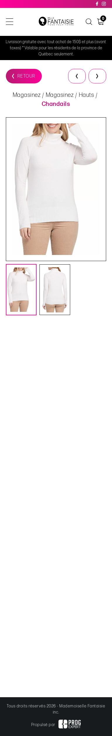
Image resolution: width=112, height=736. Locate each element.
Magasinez (27, 95)
